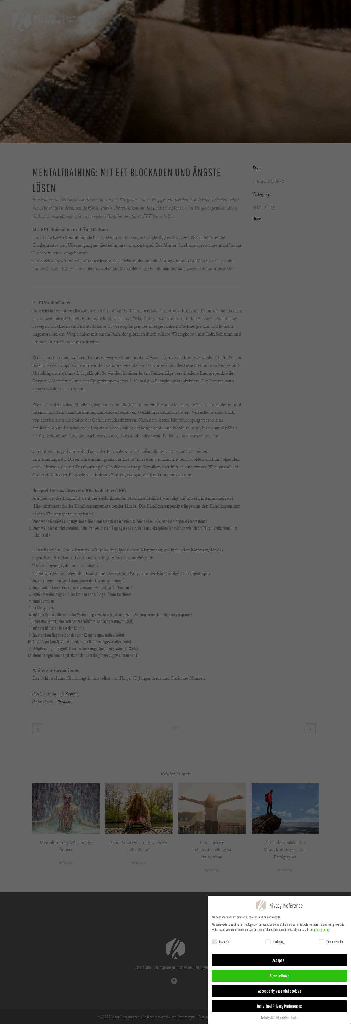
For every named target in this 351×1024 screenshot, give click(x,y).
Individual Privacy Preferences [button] (279, 1006)
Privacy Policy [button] (282, 1018)
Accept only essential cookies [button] (279, 991)
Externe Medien (331, 942)
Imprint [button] (294, 1018)
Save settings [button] (279, 975)
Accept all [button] (279, 960)
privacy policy (322, 930)
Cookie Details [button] (267, 1018)
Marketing (274, 942)
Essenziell (221, 942)
